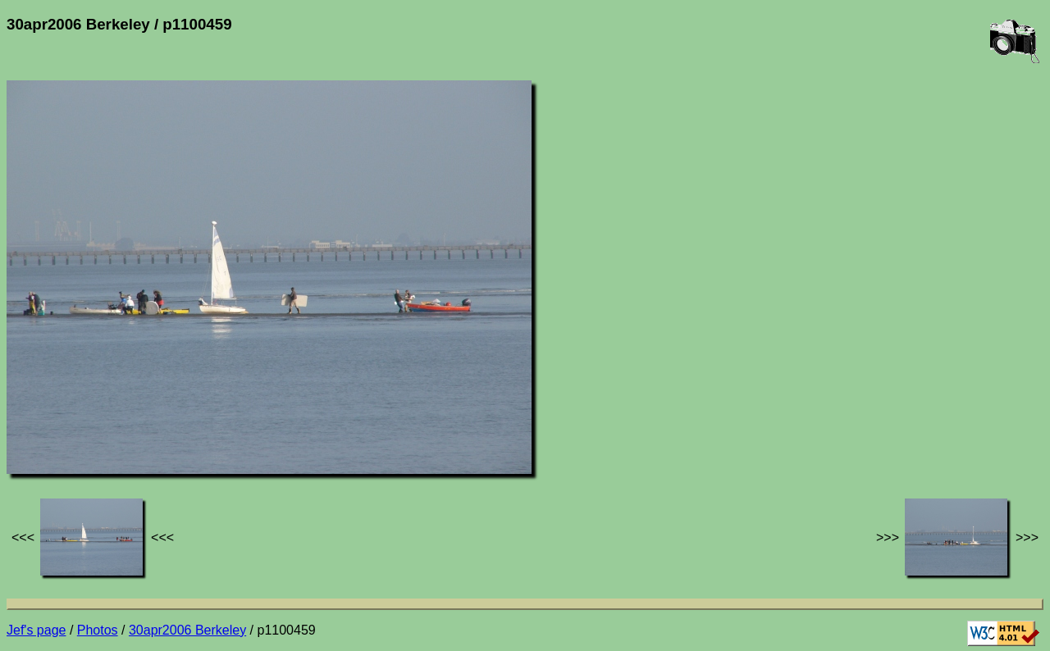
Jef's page (36, 630)
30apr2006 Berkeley (187, 630)
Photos (97, 630)
